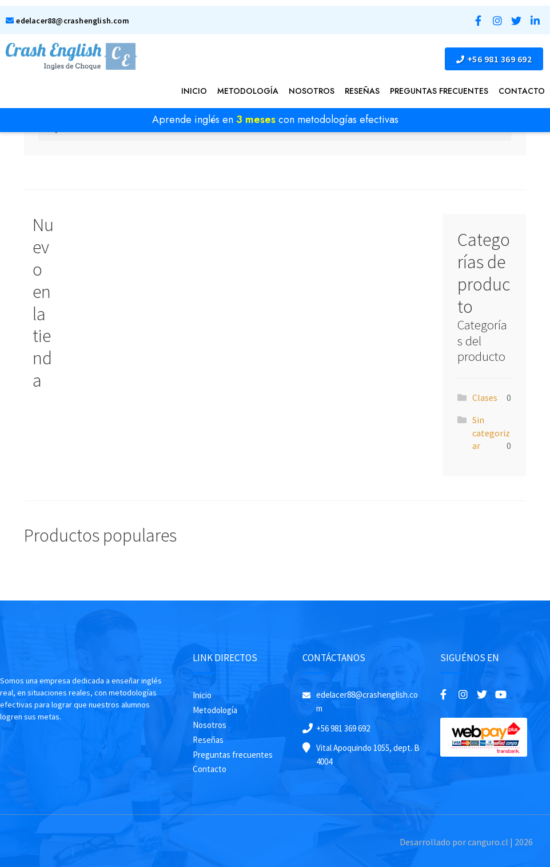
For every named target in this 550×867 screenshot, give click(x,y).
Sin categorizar (491, 432)
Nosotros (311, 91)
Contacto (522, 91)
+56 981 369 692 (494, 59)
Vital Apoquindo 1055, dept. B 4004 (368, 754)
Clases (484, 397)
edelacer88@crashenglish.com (67, 20)
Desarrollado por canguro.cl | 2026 (466, 842)
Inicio (194, 91)
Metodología (247, 91)
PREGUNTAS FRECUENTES (439, 91)
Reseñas (362, 91)
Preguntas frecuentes (233, 754)
